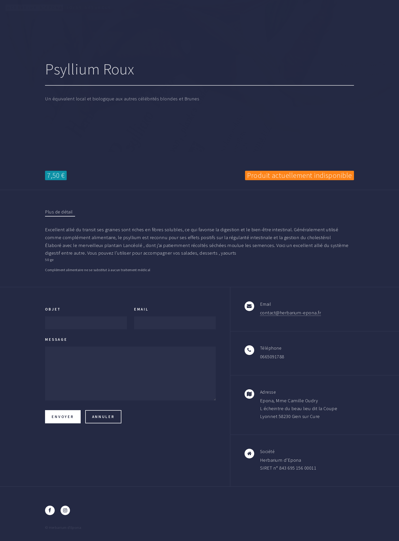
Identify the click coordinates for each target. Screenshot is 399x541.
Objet (53, 309)
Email (141, 309)
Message (56, 339)
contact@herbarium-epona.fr (290, 313)
